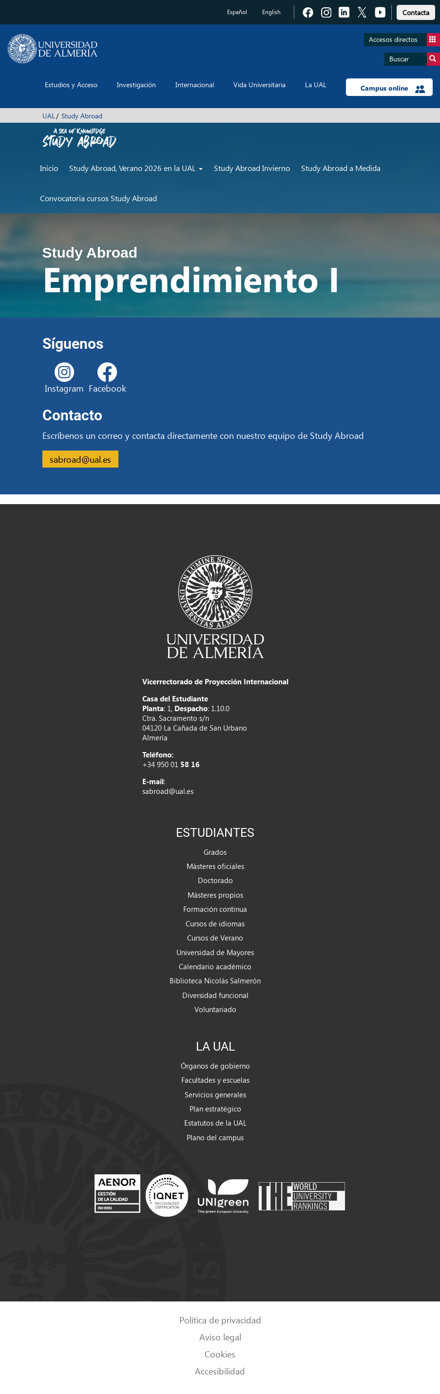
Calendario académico (215, 966)
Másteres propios (215, 895)
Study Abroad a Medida (341, 168)
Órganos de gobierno (215, 1066)
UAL (48, 115)
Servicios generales (215, 1094)
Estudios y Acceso (71, 84)
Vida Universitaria (259, 84)
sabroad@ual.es (80, 459)
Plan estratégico (215, 1108)
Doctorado (215, 880)
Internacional (194, 84)
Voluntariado (215, 1009)
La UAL (315, 84)
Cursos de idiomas (215, 923)
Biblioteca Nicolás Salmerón (215, 980)
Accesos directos (404, 39)
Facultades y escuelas (215, 1080)
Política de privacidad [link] (220, 1320)
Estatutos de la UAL (215, 1123)
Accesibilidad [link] (220, 1371)
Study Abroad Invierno (252, 168)
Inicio (49, 168)
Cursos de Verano (215, 937)
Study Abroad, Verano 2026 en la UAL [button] (136, 168)
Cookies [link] (220, 1354)
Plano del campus (215, 1137)
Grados (215, 852)
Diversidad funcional (215, 995)
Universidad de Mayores (215, 952)
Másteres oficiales (215, 866)
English (271, 12)
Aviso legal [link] (220, 1337)
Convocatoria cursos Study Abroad (98, 198)
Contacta (415, 12)
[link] (416, 11)
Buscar (414, 59)
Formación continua (215, 909)
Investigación (136, 84)
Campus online (393, 88)
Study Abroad (81, 115)
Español (237, 12)
